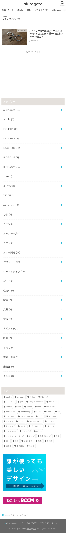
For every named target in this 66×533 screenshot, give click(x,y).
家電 (7, 300)
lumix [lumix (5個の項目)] (29, 407)
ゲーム (8, 281)
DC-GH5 (10, 129)
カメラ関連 (11, 252)
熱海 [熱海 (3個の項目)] (40, 441)
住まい (8, 290)
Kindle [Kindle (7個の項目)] (9, 407)
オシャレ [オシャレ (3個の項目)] (52, 416)
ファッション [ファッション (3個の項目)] (11, 431)
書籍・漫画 (11, 357)
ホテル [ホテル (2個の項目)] (39, 431)
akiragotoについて (14, 523)
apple (8, 119)
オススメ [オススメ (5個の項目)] (9, 421)
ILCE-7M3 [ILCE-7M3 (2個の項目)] (53, 402)
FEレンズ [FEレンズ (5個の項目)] (44, 397)
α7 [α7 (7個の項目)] (59, 412)
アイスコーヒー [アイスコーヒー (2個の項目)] (26, 416)
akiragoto (33, 3)
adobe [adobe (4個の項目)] (9, 397)
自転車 (8, 376)
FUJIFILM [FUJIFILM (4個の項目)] (10, 402)
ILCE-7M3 (11, 157)
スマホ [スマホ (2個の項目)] (23, 426)
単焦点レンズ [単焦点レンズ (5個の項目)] (45, 436)
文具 (7, 309)
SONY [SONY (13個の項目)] (38, 412)
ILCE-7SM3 (12, 167)
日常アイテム (12, 328)
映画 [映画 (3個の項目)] (16, 441)
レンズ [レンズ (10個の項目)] (31, 436)
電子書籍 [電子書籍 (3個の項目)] (20, 446)
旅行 (7, 319)
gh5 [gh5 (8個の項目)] (21, 402)
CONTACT (31, 523)
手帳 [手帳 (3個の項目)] (57, 436)
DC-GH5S (11, 138)
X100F (9, 195)
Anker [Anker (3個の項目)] (32, 397)
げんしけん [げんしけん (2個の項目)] (10, 416)
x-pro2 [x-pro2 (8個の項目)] (49, 412)
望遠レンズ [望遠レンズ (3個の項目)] (28, 441)
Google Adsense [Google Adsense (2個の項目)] (36, 402)
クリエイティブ (41, 10)
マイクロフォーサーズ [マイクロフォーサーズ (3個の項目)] (15, 436)
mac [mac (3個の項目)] (39, 407)
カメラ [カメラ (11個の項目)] (21, 421)
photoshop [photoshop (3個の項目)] (26, 412)
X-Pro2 (9, 186)
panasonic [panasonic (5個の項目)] (10, 412)
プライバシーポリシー (49, 523)
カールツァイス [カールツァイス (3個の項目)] (35, 421)
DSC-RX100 (12, 148)
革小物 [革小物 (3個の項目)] (31, 446)
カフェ (8, 243)
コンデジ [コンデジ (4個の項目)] (50, 421)
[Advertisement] (33, 72)
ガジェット (11, 262)
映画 (7, 338)
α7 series (11, 205)
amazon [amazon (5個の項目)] (20, 397)
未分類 (8, 366)
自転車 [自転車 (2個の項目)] (49, 441)
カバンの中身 (12, 233)
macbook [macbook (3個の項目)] (50, 407)
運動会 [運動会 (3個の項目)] (8, 446)
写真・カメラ (7, 10)
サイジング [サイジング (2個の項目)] (10, 426)
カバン (8, 224)
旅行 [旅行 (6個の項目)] (8, 441)
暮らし (20, 10)
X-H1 (7, 176)
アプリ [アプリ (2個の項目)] (40, 416)
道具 (29, 10)
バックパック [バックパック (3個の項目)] (36, 426)
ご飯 (7, 214)
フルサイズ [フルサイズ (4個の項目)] (26, 431)
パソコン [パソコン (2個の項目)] (50, 426)
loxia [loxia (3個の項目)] (19, 407)
